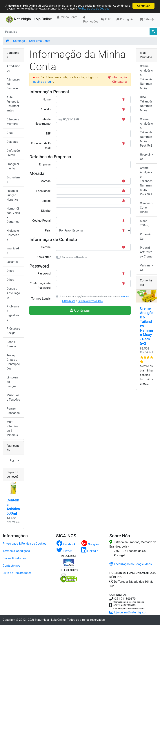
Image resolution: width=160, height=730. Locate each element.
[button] (68, 17)
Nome (47, 99)
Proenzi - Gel (145, 236)
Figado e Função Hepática (12, 195)
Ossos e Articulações (13, 293)
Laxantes (13, 262)
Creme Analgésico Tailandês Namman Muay (146, 77)
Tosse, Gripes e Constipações (13, 362)
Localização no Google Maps (130, 564)
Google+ (90, 544)
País (48, 230)
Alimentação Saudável (13, 84)
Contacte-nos (11, 565)
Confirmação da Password (40, 286)
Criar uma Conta (39, 41)
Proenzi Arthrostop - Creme (146, 252)
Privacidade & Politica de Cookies (24, 543)
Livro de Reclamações (17, 573)
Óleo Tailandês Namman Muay (146, 103)
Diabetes (12, 141)
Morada (46, 181)
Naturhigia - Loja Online (29, 19)
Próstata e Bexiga (13, 331)
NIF (48, 133)
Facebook (66, 544)
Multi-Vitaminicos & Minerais (13, 428)
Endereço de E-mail (41, 146)
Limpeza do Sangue (12, 382)
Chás (10, 133)
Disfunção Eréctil (13, 153)
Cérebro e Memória (13, 122)
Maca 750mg (144, 223)
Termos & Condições (16, 551)
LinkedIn (89, 551)
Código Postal (41, 220)
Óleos (10, 270)
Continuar (143, 6)
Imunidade (13, 251)
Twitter (64, 551)
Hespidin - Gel (146, 157)
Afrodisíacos (13, 68)
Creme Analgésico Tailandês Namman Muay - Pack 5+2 (146, 132)
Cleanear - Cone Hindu (146, 207)
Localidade (43, 191)
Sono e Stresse (12, 344)
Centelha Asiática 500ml (13, 507)
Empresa (45, 164)
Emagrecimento (13, 166)
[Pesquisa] (76, 31)
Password (44, 273)
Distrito (45, 210)
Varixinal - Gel (146, 268)
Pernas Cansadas (13, 411)
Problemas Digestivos (13, 313)
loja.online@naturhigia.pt (127, 612)
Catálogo (19, 41)
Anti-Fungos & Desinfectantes (13, 104)
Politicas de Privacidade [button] (90, 301)
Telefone (45, 247)
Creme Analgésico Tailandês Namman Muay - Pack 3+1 (146, 181)
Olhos (10, 279)
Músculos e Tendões (13, 397)
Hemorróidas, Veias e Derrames (13, 215)
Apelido (46, 109)
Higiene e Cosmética (13, 235)
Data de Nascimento (42, 121)
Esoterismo (13, 180)
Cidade (46, 201)
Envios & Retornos (14, 558)
